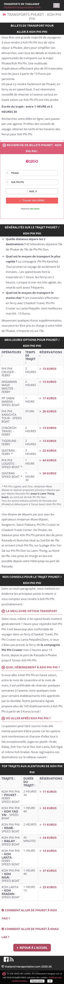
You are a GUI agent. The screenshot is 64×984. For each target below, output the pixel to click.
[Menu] (56, 5)
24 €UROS (48, 838)
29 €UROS (47, 473)
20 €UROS (47, 411)
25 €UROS (48, 887)
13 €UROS (47, 369)
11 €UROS (48, 792)
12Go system (34, 209)
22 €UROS (47, 450)
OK (50, 981)
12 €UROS (48, 851)
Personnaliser (37, 981)
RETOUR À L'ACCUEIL (32, 948)
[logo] (23, 6)
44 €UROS (47, 460)
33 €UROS (48, 808)
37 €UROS (48, 871)
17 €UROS (47, 398)
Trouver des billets (32, 200)
